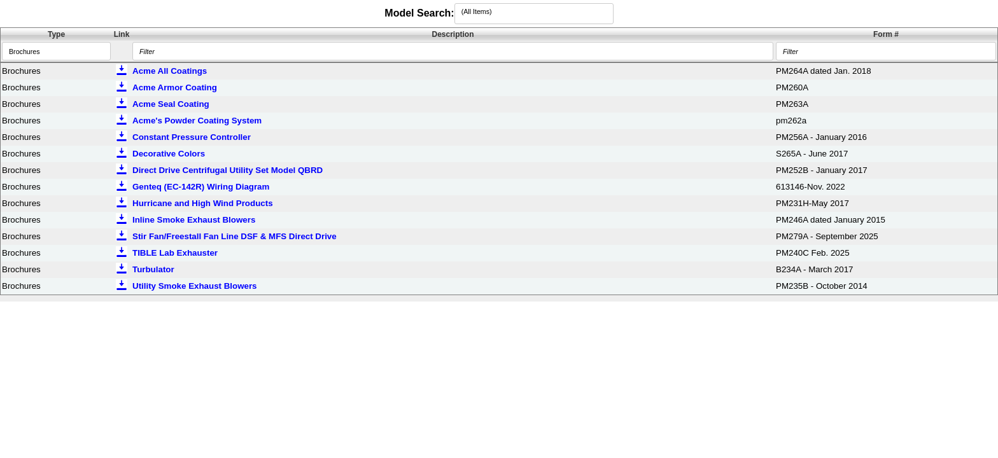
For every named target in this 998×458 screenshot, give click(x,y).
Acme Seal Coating (170, 104)
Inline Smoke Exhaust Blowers (193, 220)
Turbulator (153, 269)
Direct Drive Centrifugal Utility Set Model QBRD (227, 170)
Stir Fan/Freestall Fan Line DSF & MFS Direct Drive (234, 236)
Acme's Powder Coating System (197, 120)
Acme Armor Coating (174, 87)
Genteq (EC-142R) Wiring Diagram (200, 186)
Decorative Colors (168, 153)
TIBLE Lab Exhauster (175, 253)
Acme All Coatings (169, 71)
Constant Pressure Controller (191, 137)
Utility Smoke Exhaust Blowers (194, 286)
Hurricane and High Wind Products (202, 203)
